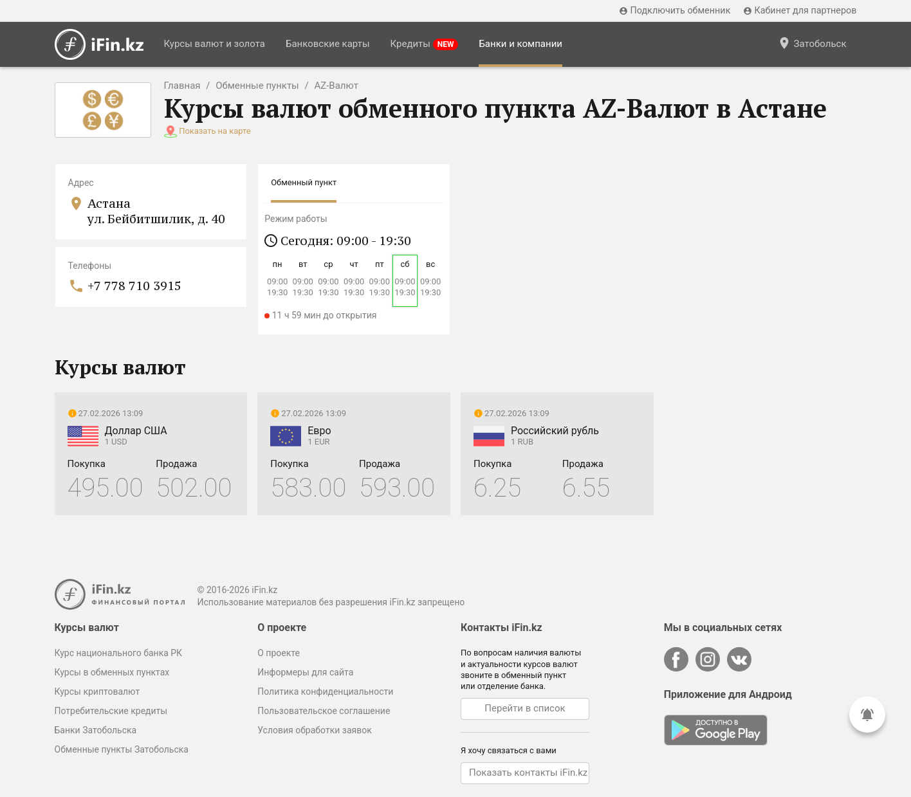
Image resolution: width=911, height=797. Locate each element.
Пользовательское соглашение (323, 711)
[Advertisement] (760, 356)
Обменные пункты (257, 85)
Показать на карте (214, 131)
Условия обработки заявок (314, 730)
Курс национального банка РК (119, 653)
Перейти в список (524, 708)
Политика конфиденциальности (325, 691)
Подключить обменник (674, 10)
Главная (182, 85)
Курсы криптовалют (97, 691)
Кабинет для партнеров (799, 10)
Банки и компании (520, 44)
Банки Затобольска (96, 730)
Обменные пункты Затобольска (122, 749)
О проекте (278, 653)
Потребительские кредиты (111, 711)
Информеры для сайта (305, 672)
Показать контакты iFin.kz (528, 772)
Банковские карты (328, 44)
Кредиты (425, 44)
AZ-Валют (336, 85)
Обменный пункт (303, 182)
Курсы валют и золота (214, 44)
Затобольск (812, 43)
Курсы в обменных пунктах (112, 672)
